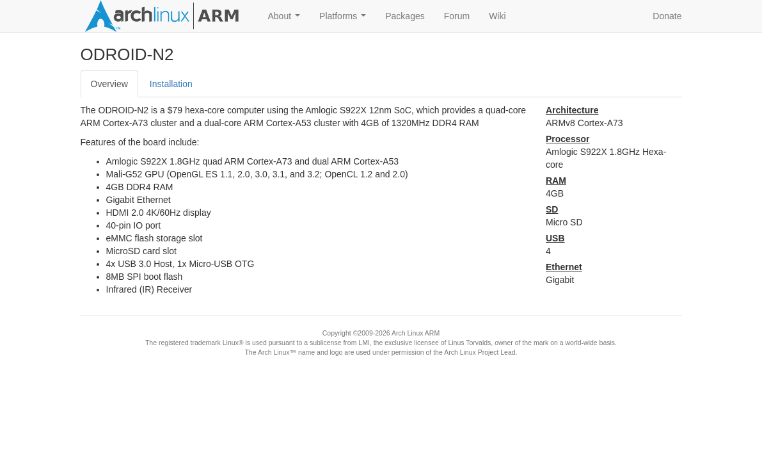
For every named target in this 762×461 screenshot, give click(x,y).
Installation (171, 84)
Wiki (497, 16)
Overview (109, 84)
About (286, 19)
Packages (404, 16)
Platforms (345, 19)
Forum (457, 16)
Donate (667, 16)
